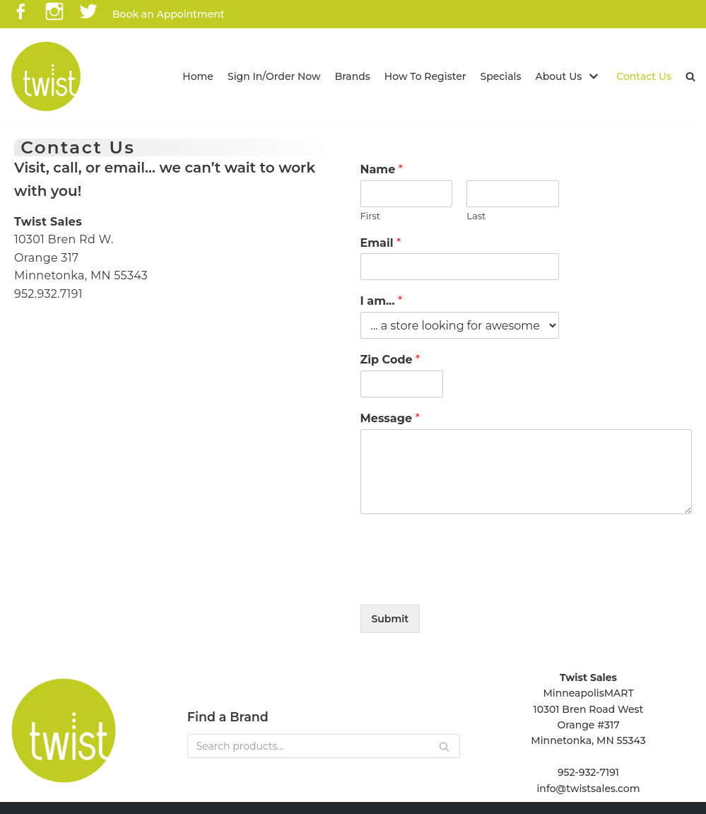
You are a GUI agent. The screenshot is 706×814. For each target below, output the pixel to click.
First (370, 215)
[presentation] (467, 581)
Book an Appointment (168, 14)
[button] (690, 76)
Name (381, 169)
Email (380, 243)
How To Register (425, 76)
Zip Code (390, 359)
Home (197, 76)
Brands (352, 76)
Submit (390, 618)
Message (390, 418)
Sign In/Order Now (274, 76)
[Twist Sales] (46, 76)
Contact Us (643, 76)
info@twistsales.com (588, 788)
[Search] (323, 746)
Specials (501, 76)
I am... (381, 301)
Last (476, 215)
